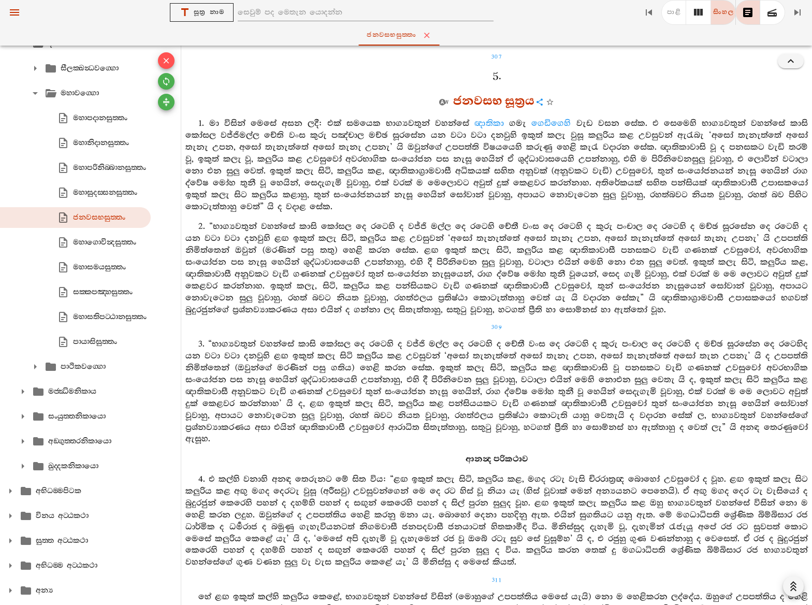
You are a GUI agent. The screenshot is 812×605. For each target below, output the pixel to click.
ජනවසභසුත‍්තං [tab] (408, 35)
